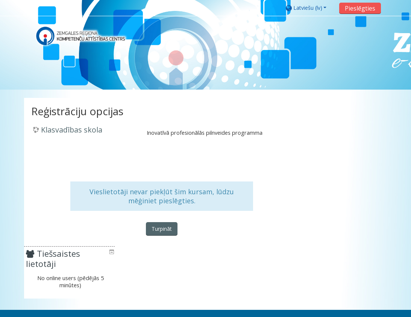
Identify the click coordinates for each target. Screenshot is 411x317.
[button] (309, 8)
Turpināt (160, 229)
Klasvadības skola (72, 129)
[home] (80, 36)
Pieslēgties (359, 8)
